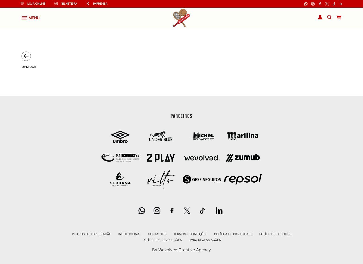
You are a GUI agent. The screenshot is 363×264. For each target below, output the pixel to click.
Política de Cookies (275, 234)
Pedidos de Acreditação (91, 234)
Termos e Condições (190, 234)
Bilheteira (65, 3)
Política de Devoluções (162, 240)
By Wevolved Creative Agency (181, 249)
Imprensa (96, 3)
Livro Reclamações (205, 240)
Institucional (129, 234)
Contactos (157, 234)
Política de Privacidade (233, 234)
